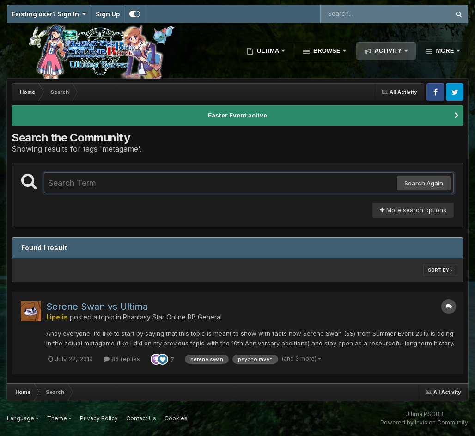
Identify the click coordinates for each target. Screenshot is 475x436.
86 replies (122, 358)
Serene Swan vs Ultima (97, 306)
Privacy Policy (99, 418)
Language (23, 418)
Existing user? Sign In (49, 14)
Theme (59, 418)
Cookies (176, 418)
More (445, 50)
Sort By (440, 270)
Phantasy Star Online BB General (172, 317)
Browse (326, 50)
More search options (413, 210)
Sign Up (108, 14)
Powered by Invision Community (424, 422)
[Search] (360, 14)
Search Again (423, 183)
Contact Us (141, 418)
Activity (388, 50)
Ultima (267, 50)
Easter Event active (237, 115)
